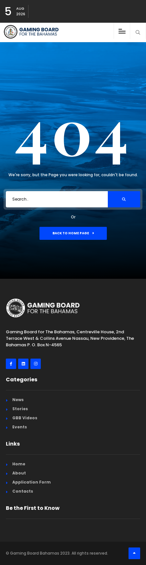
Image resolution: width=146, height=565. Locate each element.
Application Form (31, 482)
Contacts (22, 491)
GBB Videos (24, 418)
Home (18, 464)
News (18, 399)
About (19, 473)
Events (19, 427)
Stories (20, 408)
